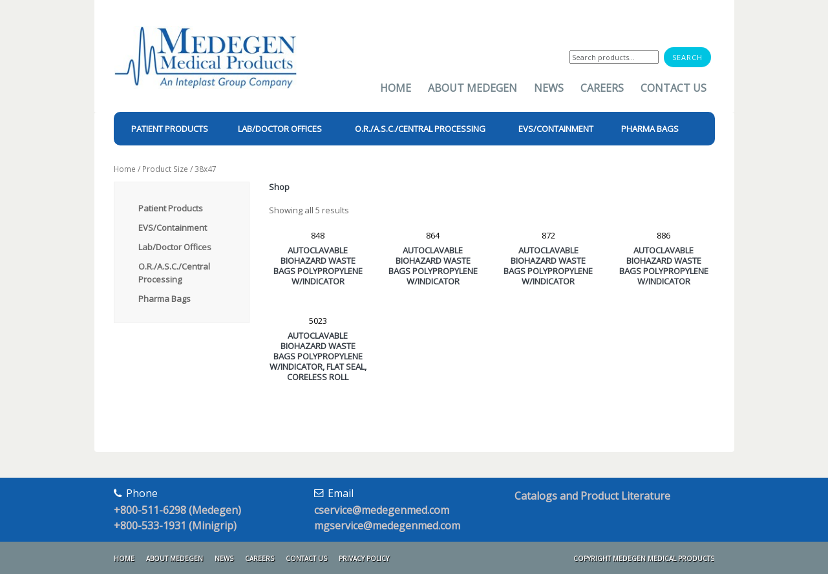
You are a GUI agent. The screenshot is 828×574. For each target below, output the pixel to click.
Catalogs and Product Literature (592, 496)
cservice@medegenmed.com (381, 510)
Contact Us (673, 88)
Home (395, 88)
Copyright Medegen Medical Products (643, 558)
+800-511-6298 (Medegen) (177, 510)
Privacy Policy (364, 558)
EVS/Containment (172, 227)
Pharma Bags (164, 298)
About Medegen (472, 88)
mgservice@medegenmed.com (387, 525)
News (549, 88)
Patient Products (170, 208)
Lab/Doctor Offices (174, 247)
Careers (602, 88)
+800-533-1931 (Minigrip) (175, 525)
